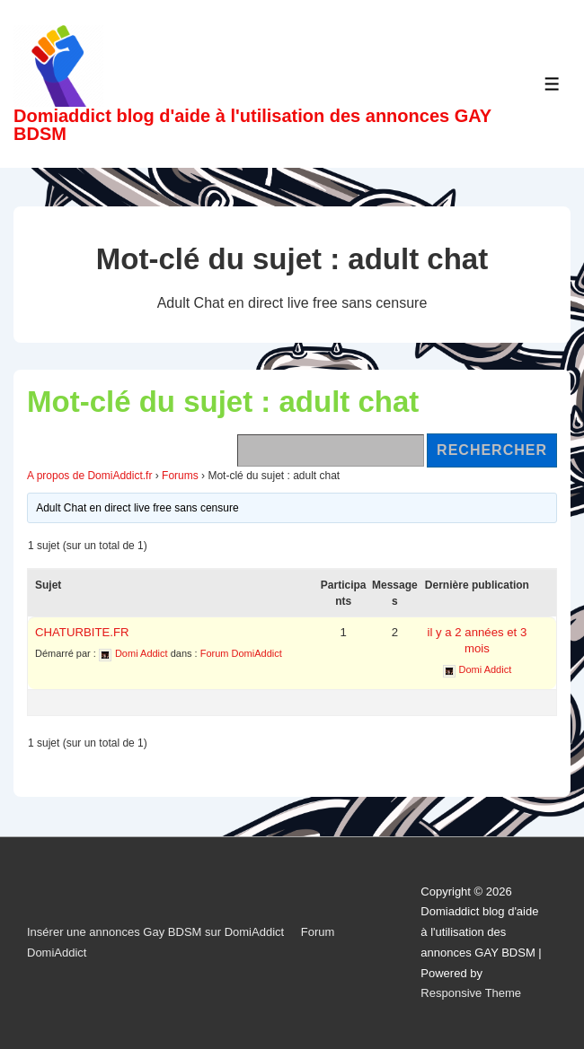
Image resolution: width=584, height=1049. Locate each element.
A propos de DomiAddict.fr (89, 475)
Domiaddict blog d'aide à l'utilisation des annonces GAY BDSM (252, 125)
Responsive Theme (470, 993)
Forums (180, 475)
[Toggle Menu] (552, 84)
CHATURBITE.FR (82, 632)
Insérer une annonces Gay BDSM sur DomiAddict (155, 932)
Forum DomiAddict (241, 653)
